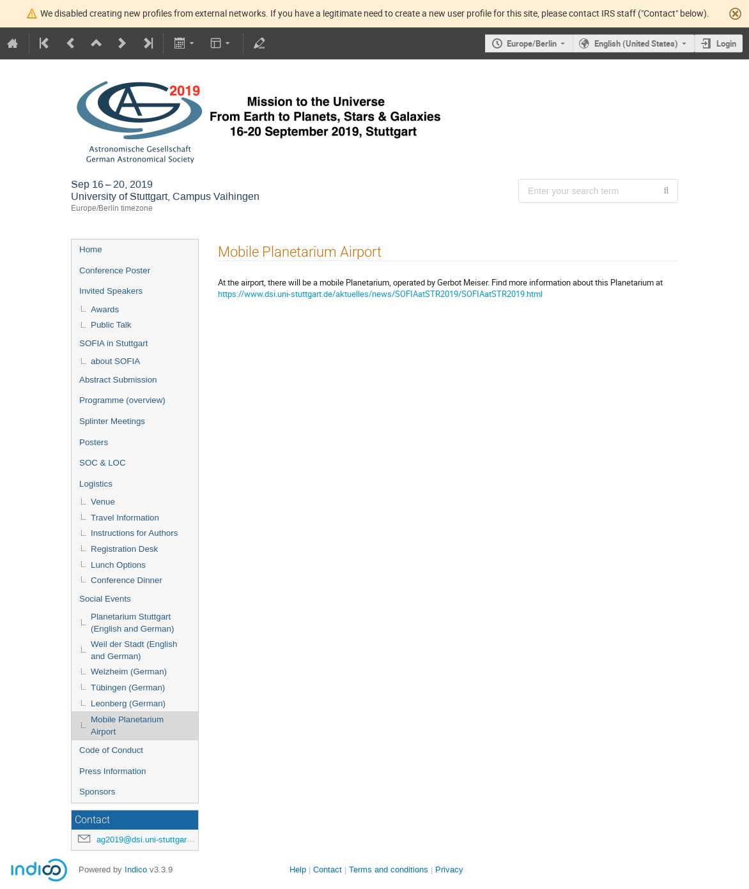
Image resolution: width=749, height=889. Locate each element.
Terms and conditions (388, 869)
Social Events (105, 599)
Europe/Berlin (532, 43)
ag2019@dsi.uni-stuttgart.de (149, 839)
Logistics (95, 484)
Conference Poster (114, 270)
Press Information (112, 771)
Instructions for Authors (134, 533)
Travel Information (125, 517)
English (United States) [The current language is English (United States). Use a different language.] (636, 43)
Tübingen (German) (128, 687)
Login (726, 43)
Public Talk (111, 325)
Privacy (449, 869)
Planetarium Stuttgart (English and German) (132, 623)
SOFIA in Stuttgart (113, 343)
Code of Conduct (111, 750)
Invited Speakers (111, 291)
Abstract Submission (118, 379)
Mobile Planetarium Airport (127, 725)
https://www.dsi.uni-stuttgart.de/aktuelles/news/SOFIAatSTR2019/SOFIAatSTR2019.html (380, 294)
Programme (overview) (122, 400)
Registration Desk (124, 549)
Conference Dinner (126, 580)
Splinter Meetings (112, 421)
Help (298, 869)
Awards (105, 309)
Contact (327, 869)
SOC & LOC (102, 462)
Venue (103, 501)
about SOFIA (115, 361)
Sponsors (97, 791)
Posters (93, 442)
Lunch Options (118, 565)
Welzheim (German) (129, 671)
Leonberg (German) (128, 703)
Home (90, 249)
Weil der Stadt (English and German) (134, 650)
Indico (136, 869)
